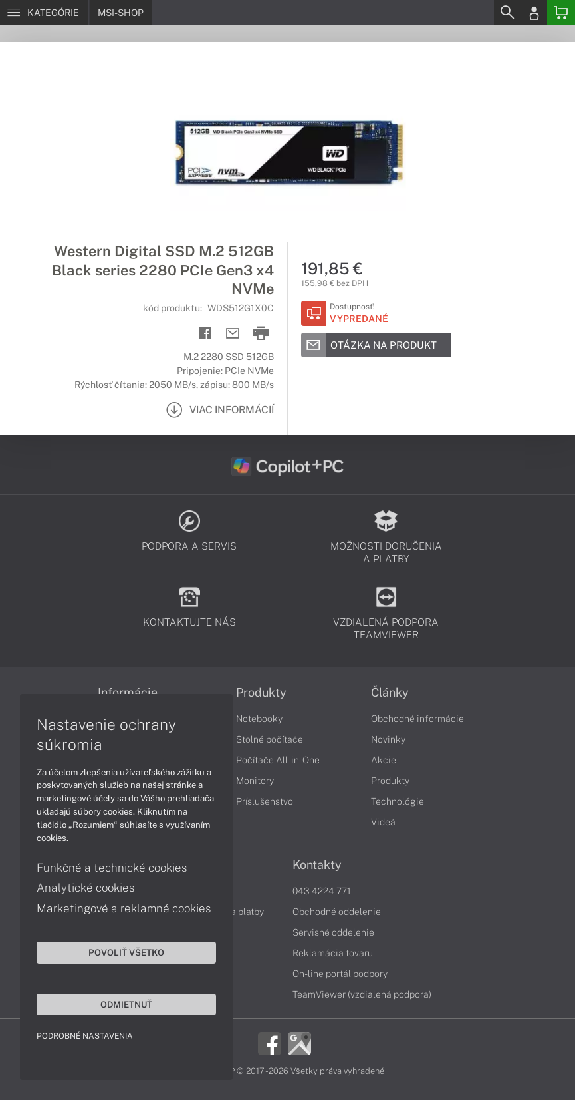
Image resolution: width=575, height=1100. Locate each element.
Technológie (397, 801)
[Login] (533, 12)
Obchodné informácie (417, 718)
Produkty (261, 693)
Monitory (255, 780)
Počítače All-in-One (278, 760)
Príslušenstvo (264, 801)
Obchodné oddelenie (336, 911)
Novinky (388, 739)
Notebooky (259, 718)
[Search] (506, 12)
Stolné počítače (269, 739)
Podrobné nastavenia (85, 1036)
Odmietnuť (126, 1004)
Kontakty (317, 865)
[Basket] (561, 12)
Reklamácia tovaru (332, 953)
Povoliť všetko (126, 952)
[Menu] (44, 12)
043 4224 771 (321, 891)
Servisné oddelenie (333, 932)
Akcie (383, 760)
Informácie (128, 693)
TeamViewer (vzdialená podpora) (361, 994)
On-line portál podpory (340, 973)
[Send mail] (233, 334)
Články (390, 693)
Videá (383, 822)
